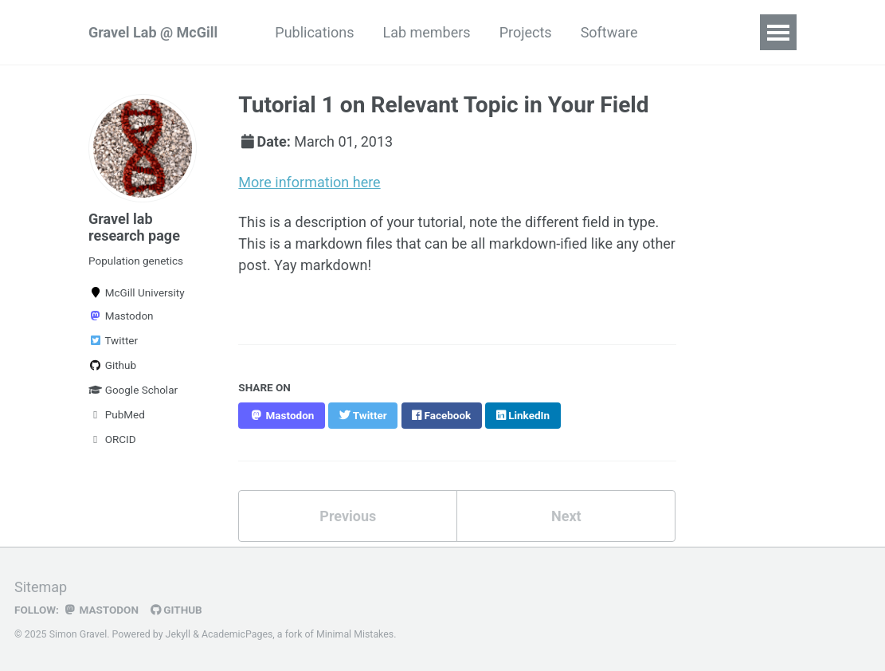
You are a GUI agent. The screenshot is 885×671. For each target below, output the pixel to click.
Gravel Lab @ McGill (152, 32)
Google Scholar (133, 389)
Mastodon (121, 315)
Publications (314, 32)
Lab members (426, 32)
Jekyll (178, 634)
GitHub (176, 609)
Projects (525, 32)
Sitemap (40, 587)
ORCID (112, 439)
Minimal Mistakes (355, 634)
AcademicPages (237, 634)
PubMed (116, 414)
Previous (347, 516)
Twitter (113, 340)
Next (566, 516)
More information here (309, 182)
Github (112, 365)
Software (609, 32)
